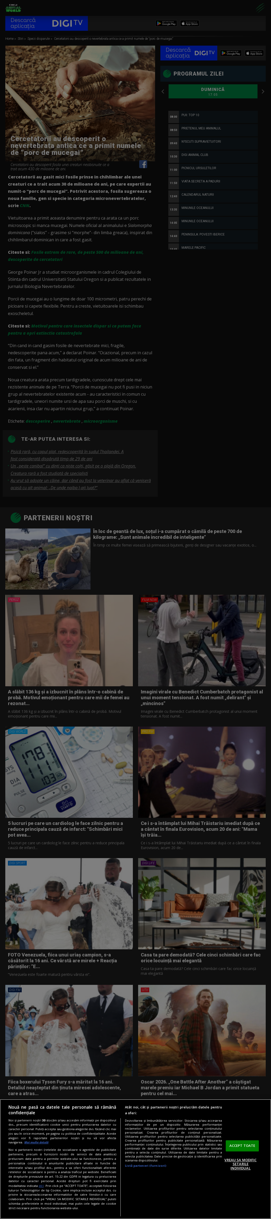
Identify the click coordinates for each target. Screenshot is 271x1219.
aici (41, 1185)
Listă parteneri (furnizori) (145, 1166)
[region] (135, 1159)
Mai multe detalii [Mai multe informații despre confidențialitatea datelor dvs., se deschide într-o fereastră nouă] (36, 1142)
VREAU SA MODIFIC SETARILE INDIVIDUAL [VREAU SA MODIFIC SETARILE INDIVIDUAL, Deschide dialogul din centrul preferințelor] (240, 1163)
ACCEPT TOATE (242, 1145)
